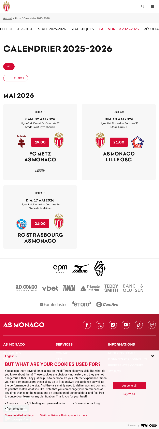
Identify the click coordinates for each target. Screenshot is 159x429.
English (11, 356)
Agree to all (129, 385)
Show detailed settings (19, 415)
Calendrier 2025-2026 (119, 29)
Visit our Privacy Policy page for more (63, 415)
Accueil (7, 18)
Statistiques (82, 29)
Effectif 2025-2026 (16, 29)
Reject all (129, 394)
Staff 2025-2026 (52, 29)
